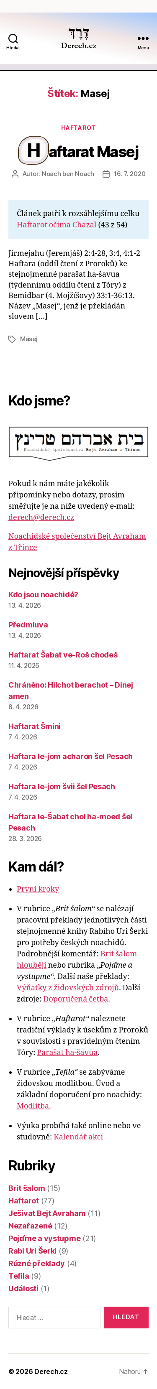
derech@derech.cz (41, 517)
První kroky (38, 889)
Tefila (18, 1276)
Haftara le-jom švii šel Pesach (61, 786)
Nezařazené (30, 1225)
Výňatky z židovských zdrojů (68, 988)
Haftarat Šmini (34, 726)
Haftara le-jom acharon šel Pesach (70, 756)
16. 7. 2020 (129, 174)
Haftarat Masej (83, 152)
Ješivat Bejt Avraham (47, 1213)
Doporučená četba (75, 999)
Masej (29, 339)
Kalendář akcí (78, 1137)
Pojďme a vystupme (44, 1238)
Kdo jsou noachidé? (43, 594)
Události (23, 1288)
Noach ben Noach (68, 174)
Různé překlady (36, 1263)
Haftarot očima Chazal (56, 225)
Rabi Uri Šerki (32, 1250)
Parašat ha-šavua (67, 1053)
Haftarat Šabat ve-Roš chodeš (62, 654)
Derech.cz (51, 1371)
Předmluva (28, 624)
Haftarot (78, 127)
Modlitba (33, 1106)
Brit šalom (26, 1188)
